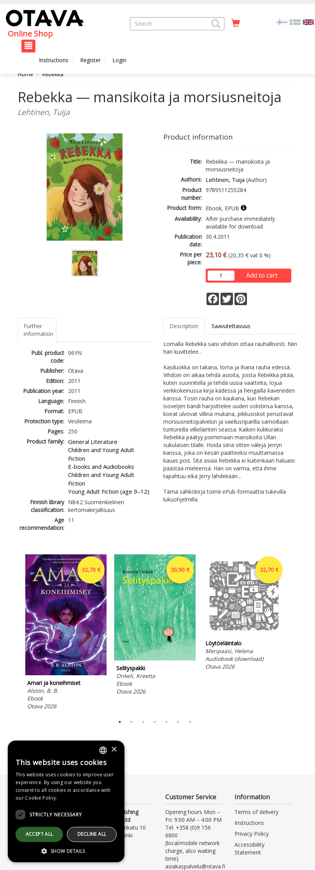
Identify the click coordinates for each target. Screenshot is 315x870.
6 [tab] (178, 722)
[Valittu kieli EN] (308, 21)
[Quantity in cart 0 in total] (235, 23)
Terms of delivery (256, 812)
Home (25, 74)
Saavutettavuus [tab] (231, 326)
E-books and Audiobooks (101, 466)
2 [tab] (131, 722)
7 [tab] (190, 722)
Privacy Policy (251, 833)
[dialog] (66, 801)
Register (90, 60)
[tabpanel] (65, 633)
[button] (215, 23)
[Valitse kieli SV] (295, 21)
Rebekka (52, 74)
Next (294, 633)
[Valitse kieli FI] (282, 21)
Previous (15, 633)
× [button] (114, 750)
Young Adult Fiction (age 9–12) (108, 491)
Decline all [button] (91, 834)
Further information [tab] (38, 329)
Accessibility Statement (249, 848)
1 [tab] (120, 722)
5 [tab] (166, 722)
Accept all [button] (39, 834)
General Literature (92, 441)
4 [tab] (155, 722)
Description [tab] (184, 326)
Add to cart (262, 275)
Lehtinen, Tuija (225, 179)
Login (119, 60)
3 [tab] (143, 722)
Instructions (53, 60)
